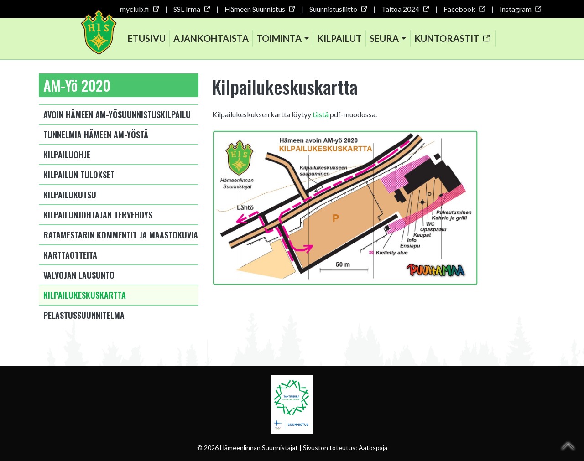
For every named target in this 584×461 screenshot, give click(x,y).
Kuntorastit (452, 38)
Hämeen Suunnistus (259, 9)
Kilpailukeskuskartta (84, 295)
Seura (384, 38)
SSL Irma (191, 9)
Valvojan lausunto (79, 275)
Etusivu (147, 38)
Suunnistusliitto (337, 9)
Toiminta (279, 38)
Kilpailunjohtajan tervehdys (97, 215)
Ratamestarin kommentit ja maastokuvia (120, 235)
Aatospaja (373, 447)
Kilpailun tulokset (79, 175)
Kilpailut (339, 38)
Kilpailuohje (66, 155)
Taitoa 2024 (404, 9)
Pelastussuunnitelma (84, 315)
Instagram (520, 9)
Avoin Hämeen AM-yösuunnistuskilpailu (117, 114)
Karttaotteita (70, 255)
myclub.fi (139, 9)
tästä (320, 114)
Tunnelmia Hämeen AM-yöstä (95, 134)
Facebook (464, 9)
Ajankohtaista (211, 38)
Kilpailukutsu (69, 195)
